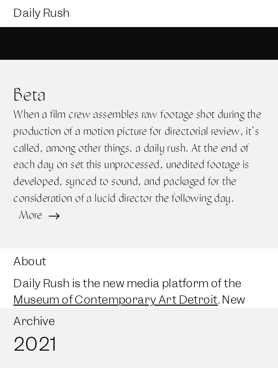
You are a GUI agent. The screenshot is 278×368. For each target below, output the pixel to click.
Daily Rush (41, 13)
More (38, 215)
